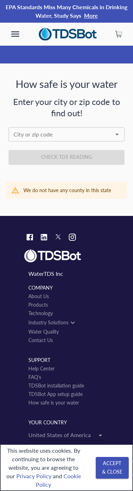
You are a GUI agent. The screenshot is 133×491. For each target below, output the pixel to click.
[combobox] (66, 134)
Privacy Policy (33, 476)
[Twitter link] (58, 238)
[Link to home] (66, 256)
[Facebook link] (30, 238)
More (91, 15)
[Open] (117, 134)
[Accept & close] (112, 468)
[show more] (15, 34)
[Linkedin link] (44, 238)
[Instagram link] (72, 238)
